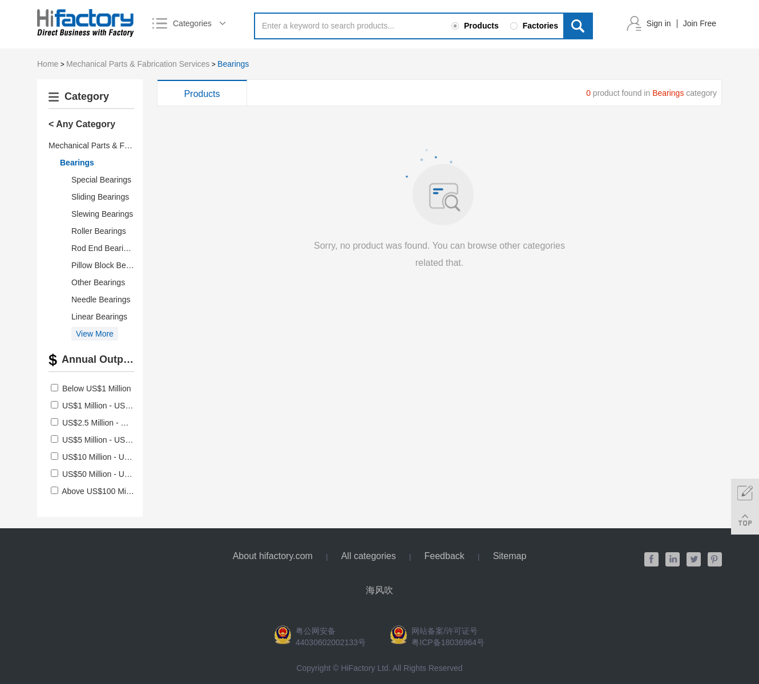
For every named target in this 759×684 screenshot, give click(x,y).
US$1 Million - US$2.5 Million (113, 405)
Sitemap (510, 556)
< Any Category (82, 124)
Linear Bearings (99, 316)
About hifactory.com (273, 556)
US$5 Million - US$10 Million (112, 439)
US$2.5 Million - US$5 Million (113, 422)
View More (95, 333)
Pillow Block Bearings (109, 265)
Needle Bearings (101, 299)
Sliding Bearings (100, 196)
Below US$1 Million (96, 388)
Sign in (659, 23)
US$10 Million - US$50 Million (115, 457)
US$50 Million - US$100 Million (117, 474)
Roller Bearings (98, 231)
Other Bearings (98, 282)
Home (47, 63)
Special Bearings (101, 179)
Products (202, 94)
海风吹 (379, 590)
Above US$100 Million (101, 491)
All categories (368, 556)
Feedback (445, 556)
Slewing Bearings (102, 213)
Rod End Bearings (103, 248)
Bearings (233, 63)
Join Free (699, 23)
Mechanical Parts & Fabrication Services (137, 63)
